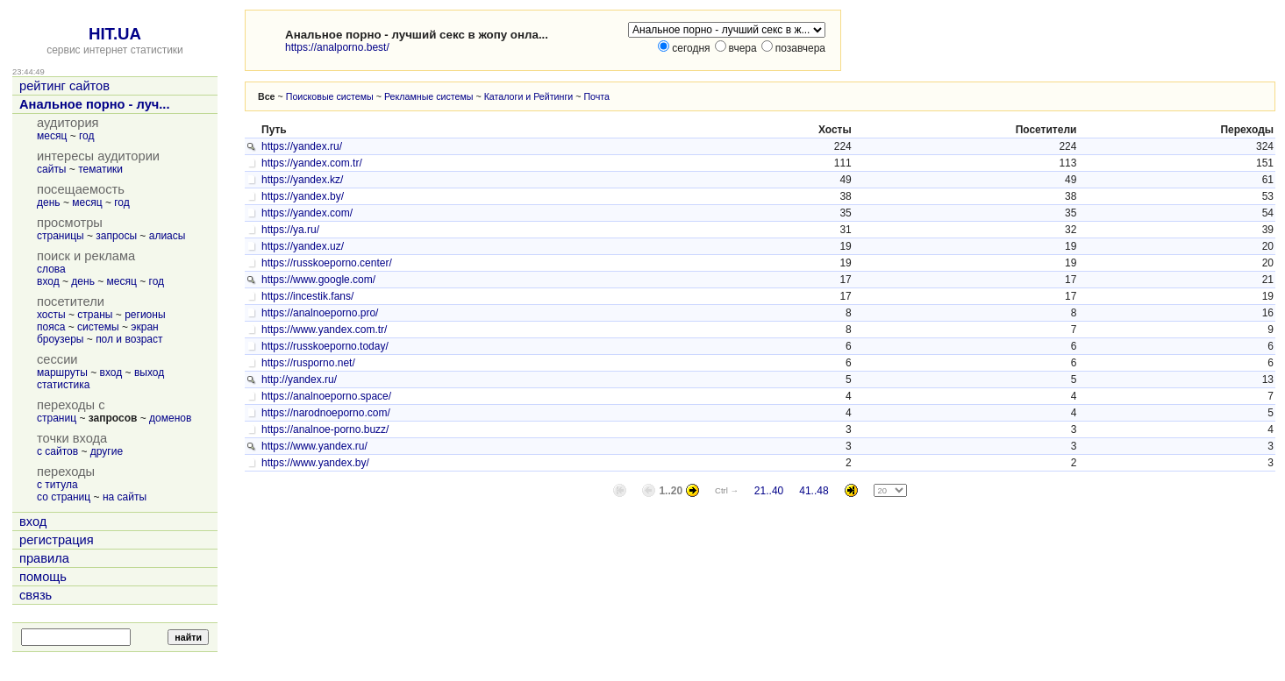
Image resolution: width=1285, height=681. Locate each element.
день (49, 202)
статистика (63, 385)
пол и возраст (129, 339)
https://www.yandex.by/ (315, 463)
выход (149, 372)
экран (144, 327)
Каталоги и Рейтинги (529, 96)
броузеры (60, 339)
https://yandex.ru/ (301, 146)
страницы (60, 236)
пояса (51, 327)
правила (44, 558)
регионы (145, 315)
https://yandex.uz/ (302, 246)
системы (98, 327)
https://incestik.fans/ (307, 296)
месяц (52, 136)
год (87, 136)
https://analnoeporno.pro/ (319, 313)
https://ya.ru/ (290, 229)
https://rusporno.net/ (308, 363)
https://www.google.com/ (318, 279)
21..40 (768, 491)
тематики (100, 169)
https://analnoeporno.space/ (326, 396)
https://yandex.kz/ (302, 180)
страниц (56, 418)
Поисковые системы (330, 96)
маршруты (62, 372)
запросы (116, 236)
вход (48, 281)
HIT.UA (115, 34)
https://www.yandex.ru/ (314, 446)
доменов (170, 418)
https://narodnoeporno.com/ (325, 413)
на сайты (124, 497)
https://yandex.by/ (302, 196)
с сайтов (57, 451)
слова (51, 269)
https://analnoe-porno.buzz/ (325, 429)
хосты (51, 315)
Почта (596, 96)
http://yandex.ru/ (299, 379)
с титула (57, 485)
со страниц (63, 497)
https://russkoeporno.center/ (326, 263)
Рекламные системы (429, 96)
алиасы (167, 236)
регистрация (56, 540)
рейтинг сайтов (64, 86)
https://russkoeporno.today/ (325, 346)
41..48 (813, 491)
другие (106, 451)
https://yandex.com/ (307, 213)
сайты (52, 169)
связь (35, 595)
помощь (43, 577)
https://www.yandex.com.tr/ (324, 329)
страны (94, 315)
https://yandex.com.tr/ (311, 163)
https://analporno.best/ (337, 47)
